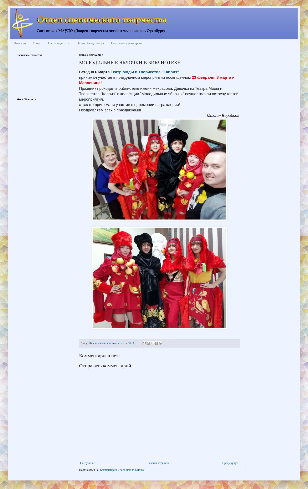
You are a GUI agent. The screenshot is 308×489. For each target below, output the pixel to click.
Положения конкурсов (126, 43)
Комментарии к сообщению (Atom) (122, 470)
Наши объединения (90, 43)
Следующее (87, 463)
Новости (20, 43)
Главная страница (158, 463)
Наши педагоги (59, 43)
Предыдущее (230, 463)
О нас (37, 43)
